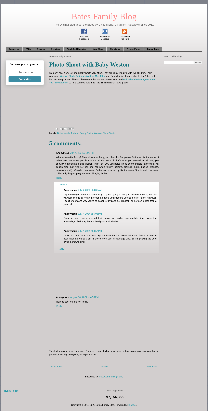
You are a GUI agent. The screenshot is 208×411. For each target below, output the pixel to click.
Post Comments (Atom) (111, 376)
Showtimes (115, 49)
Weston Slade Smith (104, 133)
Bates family (63, 133)
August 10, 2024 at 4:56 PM (84, 297)
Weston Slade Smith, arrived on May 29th (82, 76)
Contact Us (14, 49)
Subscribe (25, 79)
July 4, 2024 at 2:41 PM (82, 153)
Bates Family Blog (104, 16)
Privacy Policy (133, 49)
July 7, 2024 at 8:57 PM (90, 231)
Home (104, 366)
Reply (59, 178)
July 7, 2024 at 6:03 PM (90, 214)
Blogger (132, 405)
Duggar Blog (152, 49)
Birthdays (55, 49)
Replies (63, 184)
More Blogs (97, 49)
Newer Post (57, 366)
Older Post (151, 366)
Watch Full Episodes (76, 49)
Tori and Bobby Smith (82, 133)
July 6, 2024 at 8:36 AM (90, 190)
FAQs (28, 49)
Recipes (41, 49)
